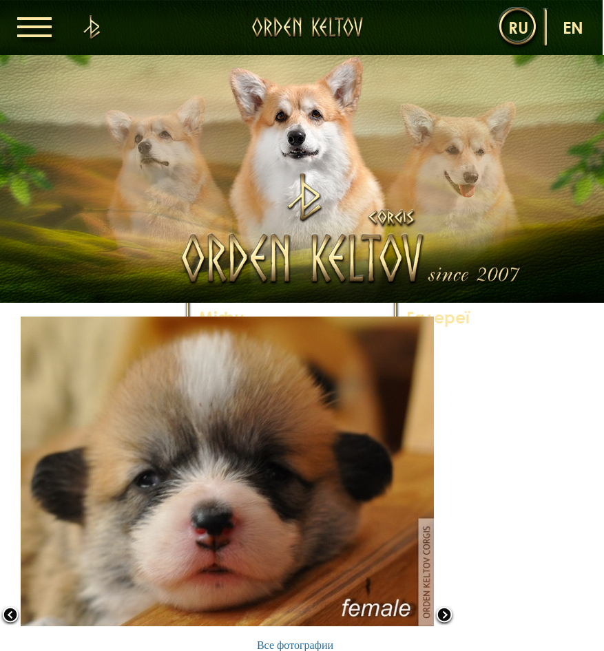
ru (518, 27)
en (573, 27)
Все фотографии (295, 645)
